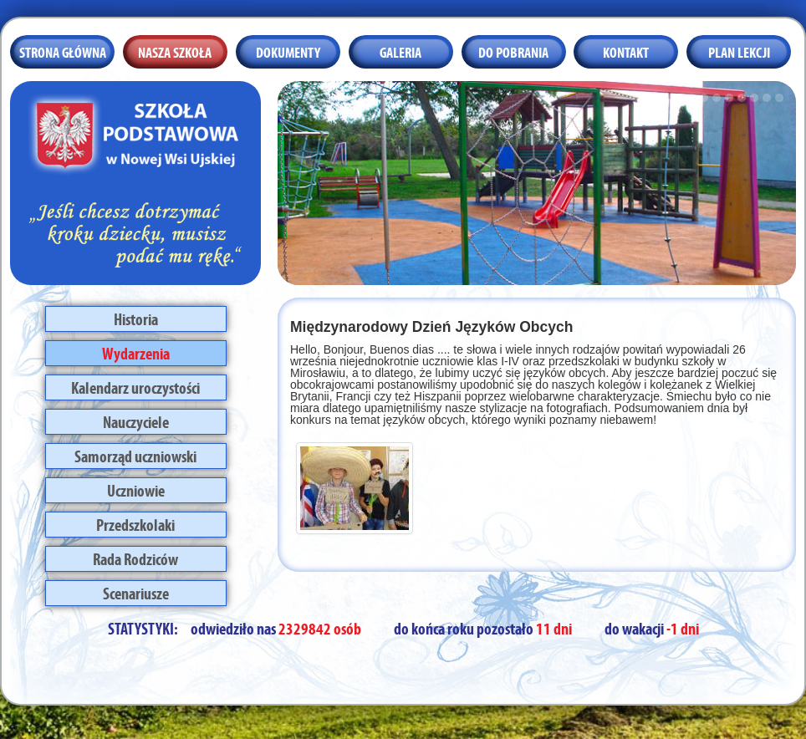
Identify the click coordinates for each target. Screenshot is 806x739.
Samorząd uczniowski (135, 454)
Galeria (400, 51)
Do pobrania (513, 51)
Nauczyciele (136, 420)
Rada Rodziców (135, 557)
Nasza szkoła (175, 51)
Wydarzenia (136, 352)
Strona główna (62, 51)
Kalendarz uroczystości (135, 386)
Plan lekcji (739, 51)
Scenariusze (136, 592)
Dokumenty (288, 51)
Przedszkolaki (135, 523)
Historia (136, 317)
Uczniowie (136, 489)
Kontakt (626, 51)
